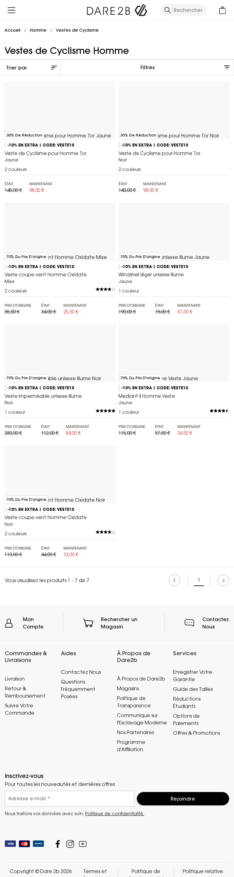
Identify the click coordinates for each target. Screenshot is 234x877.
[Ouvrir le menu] (11, 10)
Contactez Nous (215, 835)
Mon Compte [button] (33, 835)
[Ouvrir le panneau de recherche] (183, 10)
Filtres (147, 67)
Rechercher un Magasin (119, 835)
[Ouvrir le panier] (222, 10)
